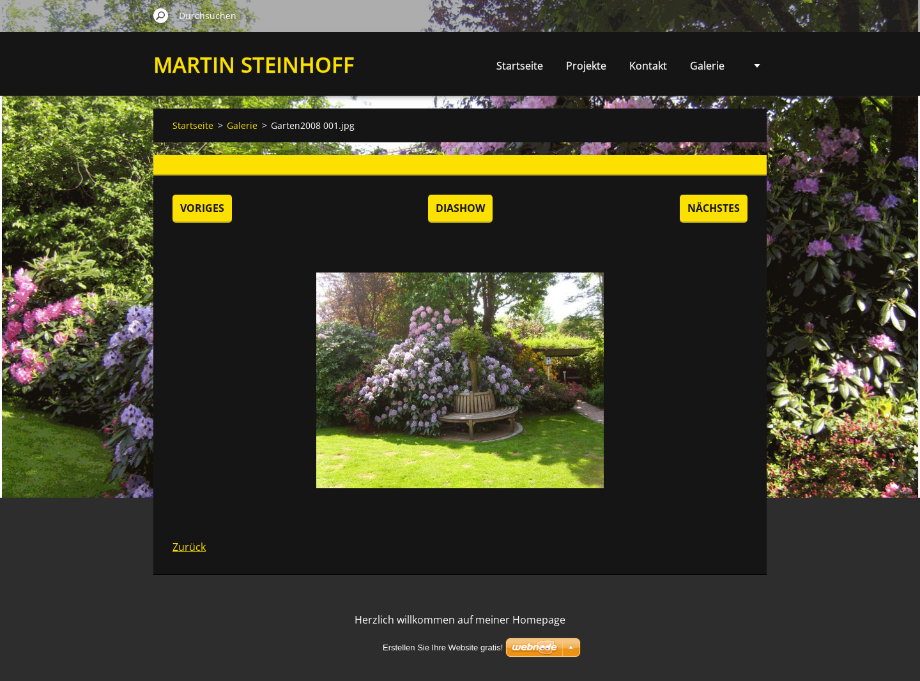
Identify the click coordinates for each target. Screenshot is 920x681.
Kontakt (648, 66)
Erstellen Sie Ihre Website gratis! (443, 647)
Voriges (202, 208)
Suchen (161, 15)
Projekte (586, 66)
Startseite (519, 66)
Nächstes (713, 208)
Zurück (189, 547)
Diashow (460, 208)
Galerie (707, 66)
